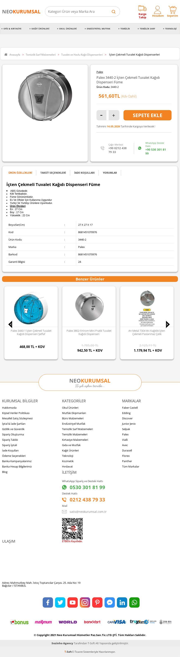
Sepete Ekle (147, 115)
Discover (127, 418)
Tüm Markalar (130, 466)
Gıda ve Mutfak (71, 445)
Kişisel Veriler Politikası (15, 413)
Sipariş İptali (9, 445)
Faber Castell (130, 407)
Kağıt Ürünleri (40, 28)
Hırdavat (67, 466)
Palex (99, 72)
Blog (4, 471)
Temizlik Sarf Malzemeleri (77, 429)
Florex (126, 455)
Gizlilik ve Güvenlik (13, 429)
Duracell (127, 450)
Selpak (126, 429)
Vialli (125, 439)
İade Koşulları (10, 450)
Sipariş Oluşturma (13, 434)
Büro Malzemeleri (73, 418)
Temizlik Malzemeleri (74, 434)
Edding (126, 413)
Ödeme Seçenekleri (14, 455)
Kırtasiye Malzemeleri (75, 439)
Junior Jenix (129, 423)
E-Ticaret (77, 652)
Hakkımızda (9, 407)
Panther (127, 461)
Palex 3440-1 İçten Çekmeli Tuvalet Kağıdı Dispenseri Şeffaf (31, 332)
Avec (125, 445)
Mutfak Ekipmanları (74, 413)
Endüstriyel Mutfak (98, 28)
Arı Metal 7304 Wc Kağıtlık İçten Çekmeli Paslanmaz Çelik (146, 332)
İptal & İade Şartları (13, 423)
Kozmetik (68, 461)
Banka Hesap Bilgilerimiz (17, 466)
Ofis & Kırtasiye (12, 28)
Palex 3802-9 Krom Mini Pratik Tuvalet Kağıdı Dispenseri (89, 332)
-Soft (68, 652)
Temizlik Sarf (147, 28)
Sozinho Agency (62, 643)
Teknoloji (170, 28)
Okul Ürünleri (68, 28)
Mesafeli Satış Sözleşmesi (17, 418)
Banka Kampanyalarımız (17, 461)
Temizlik (125, 28)
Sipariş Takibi (10, 439)
